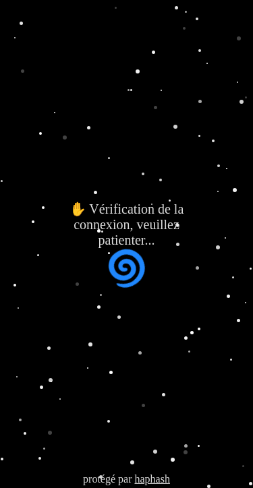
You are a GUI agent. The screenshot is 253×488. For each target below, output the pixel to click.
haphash (151, 479)
